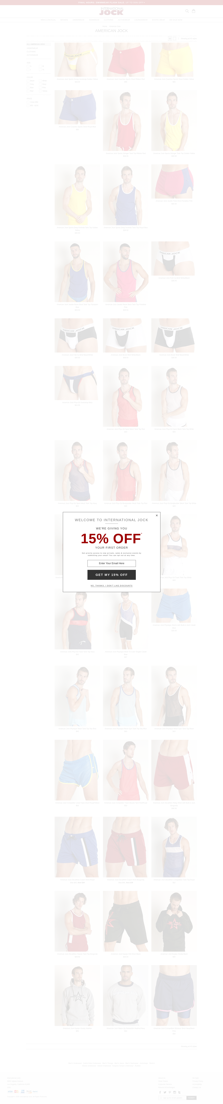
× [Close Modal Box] (157, 515)
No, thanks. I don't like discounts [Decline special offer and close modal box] (112, 586)
